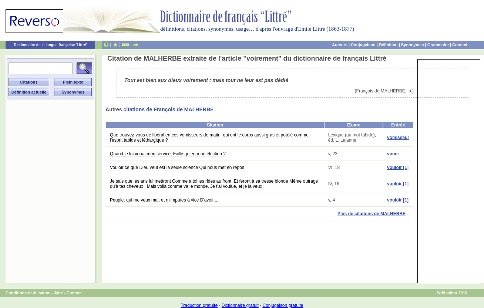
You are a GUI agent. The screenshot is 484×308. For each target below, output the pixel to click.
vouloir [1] (398, 167)
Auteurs (339, 45)
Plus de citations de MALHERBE (371, 213)
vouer (393, 153)
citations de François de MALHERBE (168, 109)
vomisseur (398, 137)
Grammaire (438, 45)
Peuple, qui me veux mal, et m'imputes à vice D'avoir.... (164, 200)
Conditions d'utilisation (28, 293)
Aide (58, 293)
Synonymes (412, 45)
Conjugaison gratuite (282, 305)
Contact (459, 45)
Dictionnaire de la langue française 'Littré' (50, 45)
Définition (388, 45)
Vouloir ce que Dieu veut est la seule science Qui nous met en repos (177, 167)
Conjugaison (363, 45)
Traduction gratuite (199, 305)
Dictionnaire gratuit (240, 305)
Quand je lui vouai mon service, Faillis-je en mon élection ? (168, 153)
